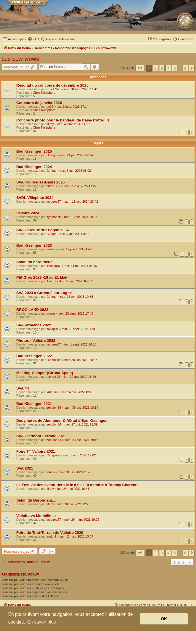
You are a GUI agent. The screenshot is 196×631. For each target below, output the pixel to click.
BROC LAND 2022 (32, 309)
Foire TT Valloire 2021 (35, 451)
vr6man (52, 392)
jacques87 (54, 201)
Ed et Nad (54, 89)
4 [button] (168, 68)
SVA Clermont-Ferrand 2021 (41, 436)
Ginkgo (52, 155)
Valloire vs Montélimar (36, 516)
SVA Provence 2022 (33, 325)
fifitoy (50, 124)
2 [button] (155, 68)
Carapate (53, 455)
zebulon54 (54, 407)
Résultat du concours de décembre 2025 (52, 85)
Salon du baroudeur (34, 262)
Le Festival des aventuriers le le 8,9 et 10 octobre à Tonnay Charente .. (79, 485)
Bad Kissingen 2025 (34, 151)
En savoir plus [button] (41, 622)
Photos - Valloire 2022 (35, 340)
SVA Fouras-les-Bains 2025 (40, 182)
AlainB (51, 281)
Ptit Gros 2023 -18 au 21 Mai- (41, 277)
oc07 (50, 106)
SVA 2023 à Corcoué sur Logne (44, 293)
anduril (51, 536)
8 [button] (185, 68)
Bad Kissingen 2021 (34, 404)
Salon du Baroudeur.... (36, 500)
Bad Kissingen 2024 (34, 167)
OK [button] (164, 618)
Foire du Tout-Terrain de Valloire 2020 (49, 532)
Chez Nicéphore (44, 92)
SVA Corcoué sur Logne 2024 (42, 230)
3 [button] (162, 68)
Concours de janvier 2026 (39, 103)
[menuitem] (33, 39)
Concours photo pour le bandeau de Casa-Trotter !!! (62, 120)
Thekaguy (53, 265)
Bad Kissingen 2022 (34, 356)
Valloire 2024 (27, 213)
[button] (139, 68)
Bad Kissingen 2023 (34, 245)
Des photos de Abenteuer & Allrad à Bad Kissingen (61, 420)
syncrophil (54, 217)
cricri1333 (53, 186)
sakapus (52, 329)
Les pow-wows (20, 59)
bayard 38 (54, 376)
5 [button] (175, 68)
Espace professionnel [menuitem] (58, 39)
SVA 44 (22, 388)
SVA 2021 (24, 468)
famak (51, 472)
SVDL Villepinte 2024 (34, 197)
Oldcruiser (54, 360)
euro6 (51, 249)
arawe (51, 313)
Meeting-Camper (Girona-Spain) (44, 373)
